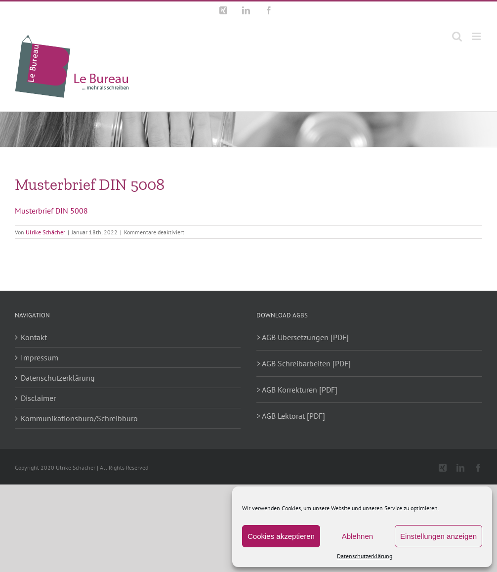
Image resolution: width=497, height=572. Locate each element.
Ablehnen (357, 536)
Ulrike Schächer (45, 232)
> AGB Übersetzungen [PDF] (302, 337)
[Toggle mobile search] (457, 36)
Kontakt (34, 337)
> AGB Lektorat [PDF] (290, 416)
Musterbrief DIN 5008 (51, 211)
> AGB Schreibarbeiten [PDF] (303, 363)
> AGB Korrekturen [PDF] (296, 390)
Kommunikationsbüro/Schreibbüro (79, 418)
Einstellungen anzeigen (438, 536)
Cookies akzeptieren (281, 536)
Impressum (39, 357)
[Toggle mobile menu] (477, 36)
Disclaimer (38, 398)
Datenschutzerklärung (364, 556)
